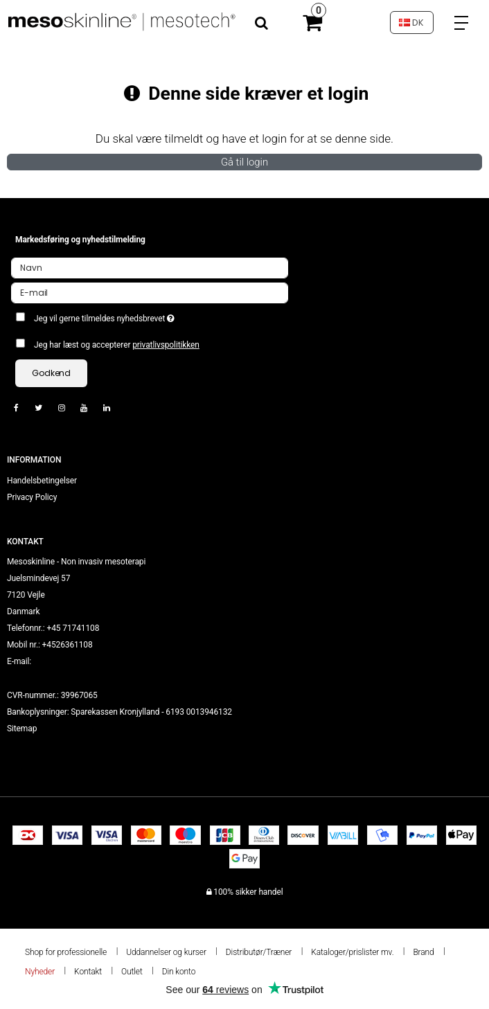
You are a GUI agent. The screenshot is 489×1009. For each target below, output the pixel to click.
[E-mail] (149, 292)
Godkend (51, 373)
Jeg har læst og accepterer (116, 345)
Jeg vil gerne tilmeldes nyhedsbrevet (137, 315)
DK (411, 22)
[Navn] (149, 267)
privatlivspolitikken (165, 345)
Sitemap (22, 728)
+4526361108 (67, 645)
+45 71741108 (72, 628)
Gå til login (244, 162)
